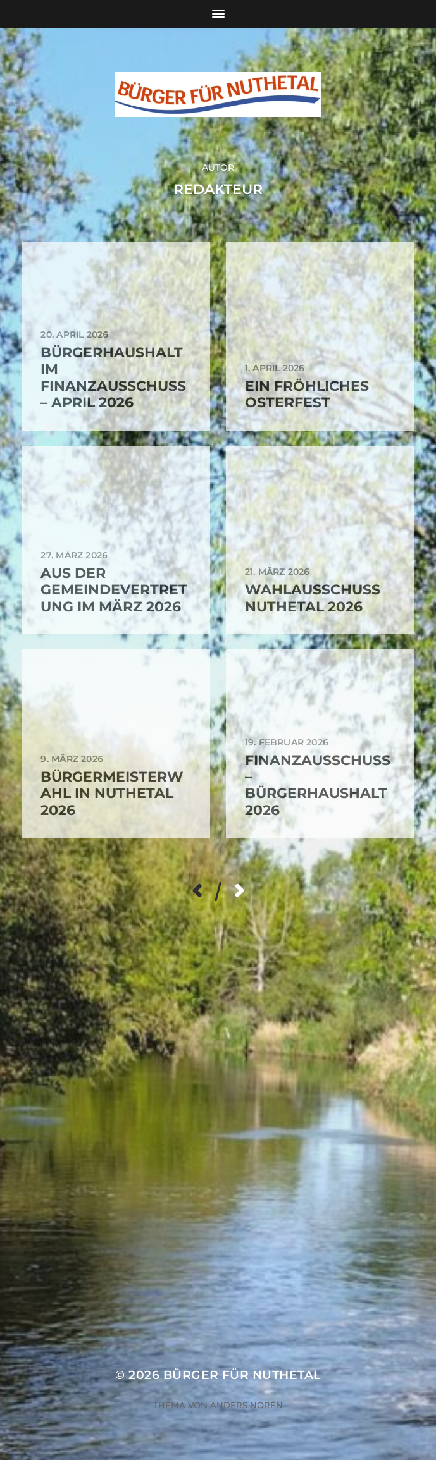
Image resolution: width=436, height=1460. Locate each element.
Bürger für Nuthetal (242, 1375)
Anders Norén (246, 1405)
